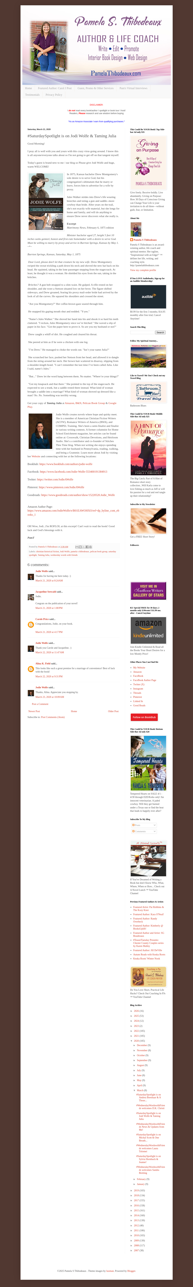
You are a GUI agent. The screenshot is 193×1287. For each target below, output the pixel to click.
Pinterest (137, 697)
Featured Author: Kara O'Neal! (148, 914)
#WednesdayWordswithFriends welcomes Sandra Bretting (150, 1170)
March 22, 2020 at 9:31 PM (49, 676)
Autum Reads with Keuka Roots (149, 954)
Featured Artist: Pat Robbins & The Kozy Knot (148, 908)
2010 (137, 1235)
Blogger (131, 1271)
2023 (137, 1026)
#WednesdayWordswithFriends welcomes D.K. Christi (150, 1107)
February (141, 1179)
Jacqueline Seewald (46, 591)
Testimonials (32, 94)
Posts (136, 825)
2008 (137, 1245)
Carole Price (42, 619)
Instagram (138, 688)
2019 (137, 1190)
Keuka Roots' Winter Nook (146, 958)
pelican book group (98, 551)
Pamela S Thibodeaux (145, 240)
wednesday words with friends (64, 555)
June (139, 1075)
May (139, 1080)
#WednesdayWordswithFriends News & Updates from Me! (150, 1127)
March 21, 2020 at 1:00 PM (49, 608)
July (139, 1070)
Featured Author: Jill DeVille (147, 950)
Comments (139, 831)
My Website (139, 667)
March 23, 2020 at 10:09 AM (50, 697)
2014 (137, 1215)
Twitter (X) (138, 684)
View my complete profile (143, 270)
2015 (137, 1210)
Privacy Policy (54, 94)
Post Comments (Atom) (53, 717)
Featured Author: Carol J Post (55, 88)
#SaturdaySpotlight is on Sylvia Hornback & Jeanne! (148, 1159)
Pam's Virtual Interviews (133, 88)
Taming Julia (43, 555)
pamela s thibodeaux (80, 551)
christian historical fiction (47, 551)
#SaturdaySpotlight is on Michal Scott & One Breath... (148, 1137)
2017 (137, 1200)
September (142, 1060)
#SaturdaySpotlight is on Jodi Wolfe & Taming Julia (148, 1116)
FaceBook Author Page (144, 680)
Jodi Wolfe (65, 551)
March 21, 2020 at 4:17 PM (49, 632)
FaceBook (138, 676)
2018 (137, 1195)
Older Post (113, 711)
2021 (137, 1036)
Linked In (138, 701)
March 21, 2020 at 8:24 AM (49, 580)
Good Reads (139, 705)
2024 (137, 1021)
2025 (137, 1016)
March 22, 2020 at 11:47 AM (50, 652)
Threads (137, 693)
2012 (137, 1225)
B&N (78, 403)
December (142, 1045)
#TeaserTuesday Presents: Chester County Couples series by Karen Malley (148, 943)
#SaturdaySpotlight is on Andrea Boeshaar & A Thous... (148, 1097)
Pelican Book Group (94, 403)
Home (28, 88)
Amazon (69, 403)
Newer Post (34, 711)
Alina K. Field (43, 663)
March (140, 1090)
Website (36, 456)
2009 (137, 1240)
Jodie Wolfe (42, 571)
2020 (137, 1041)
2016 (137, 1205)
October (141, 1055)
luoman (110, 1271)
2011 (136, 1230)
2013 (137, 1220)
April (140, 1085)
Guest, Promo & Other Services (96, 88)
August (141, 1065)
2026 (137, 1011)
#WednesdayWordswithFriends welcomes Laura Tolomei (150, 1148)
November (142, 1050)
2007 (137, 1250)
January (141, 1184)
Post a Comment (40, 704)
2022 (137, 1031)
